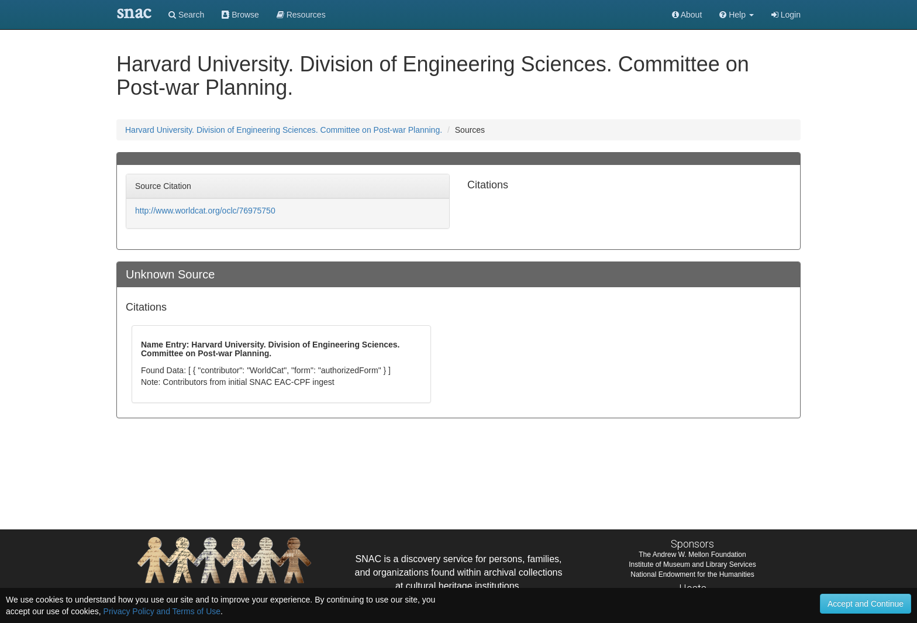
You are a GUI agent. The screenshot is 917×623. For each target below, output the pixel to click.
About (687, 14)
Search (186, 14)
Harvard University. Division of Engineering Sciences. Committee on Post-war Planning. (283, 130)
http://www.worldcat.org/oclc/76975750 (205, 210)
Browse (240, 14)
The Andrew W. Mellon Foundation (692, 554)
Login (786, 14)
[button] (737, 14)
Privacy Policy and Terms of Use (162, 611)
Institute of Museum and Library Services (692, 564)
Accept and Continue (866, 603)
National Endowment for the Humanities (692, 574)
